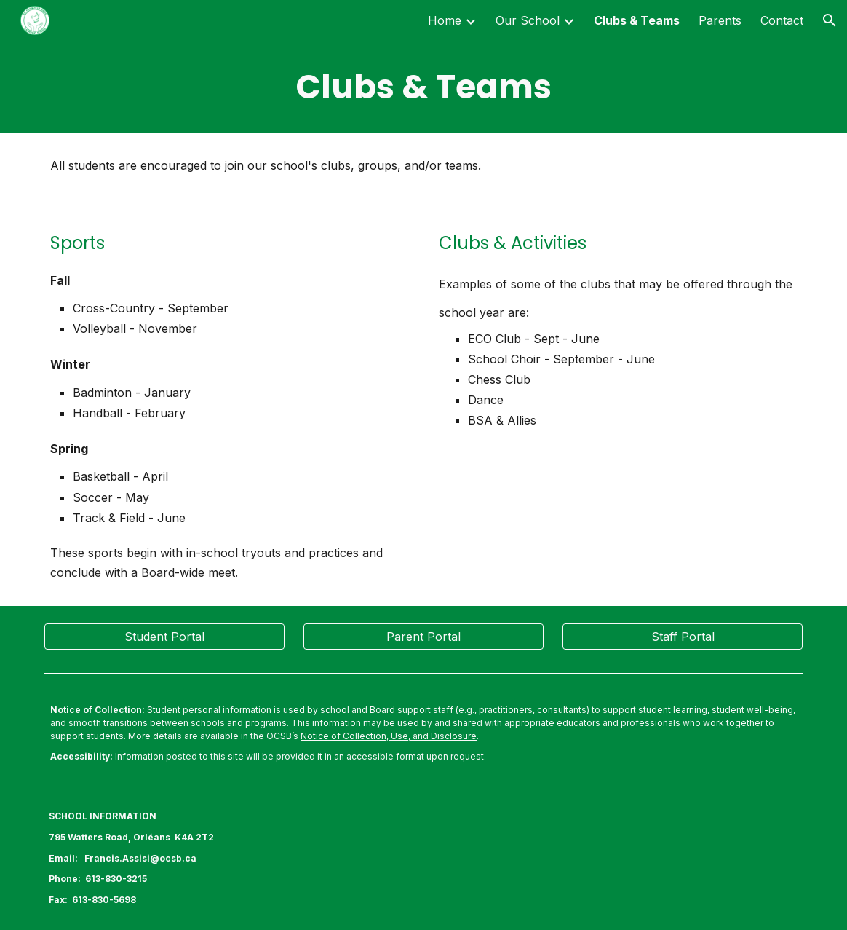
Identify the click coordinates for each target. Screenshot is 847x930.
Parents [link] (720, 20)
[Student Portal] (164, 636)
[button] (829, 20)
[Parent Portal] (423, 636)
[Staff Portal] (682, 636)
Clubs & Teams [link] (637, 20)
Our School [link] (528, 20)
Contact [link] (781, 20)
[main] (423, 87)
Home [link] (444, 20)
